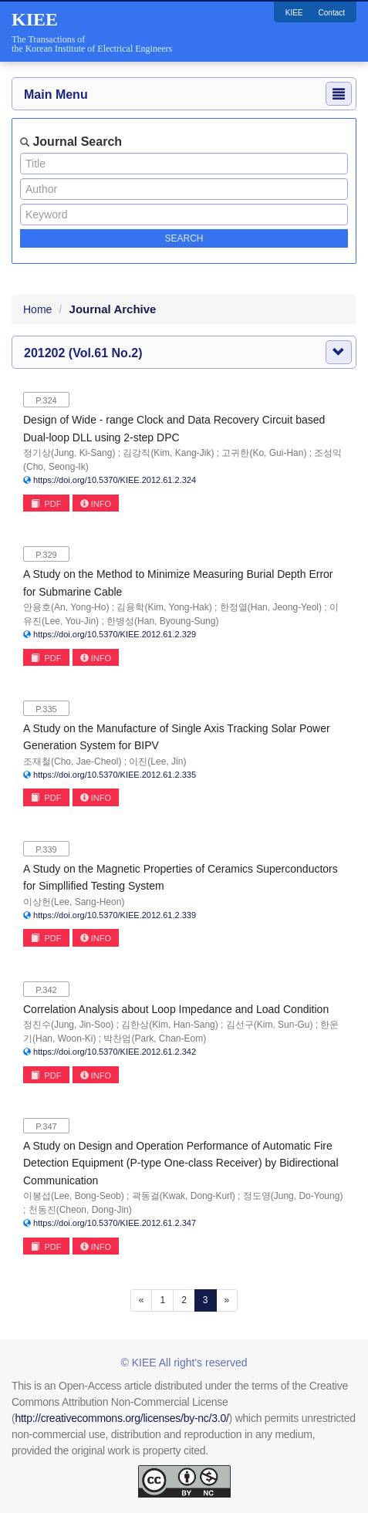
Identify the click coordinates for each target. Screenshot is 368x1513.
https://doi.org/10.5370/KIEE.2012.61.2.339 (114, 915)
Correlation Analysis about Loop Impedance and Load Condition (176, 1009)
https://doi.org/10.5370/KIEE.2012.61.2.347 (114, 1223)
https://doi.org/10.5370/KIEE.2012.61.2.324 (114, 480)
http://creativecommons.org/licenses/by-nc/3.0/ (121, 1418)
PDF (46, 503)
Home (37, 309)
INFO (95, 503)
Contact (332, 12)
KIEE (294, 12)
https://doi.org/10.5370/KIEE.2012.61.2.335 (114, 774)
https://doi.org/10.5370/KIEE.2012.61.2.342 (114, 1051)
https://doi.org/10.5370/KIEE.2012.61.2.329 (114, 634)
